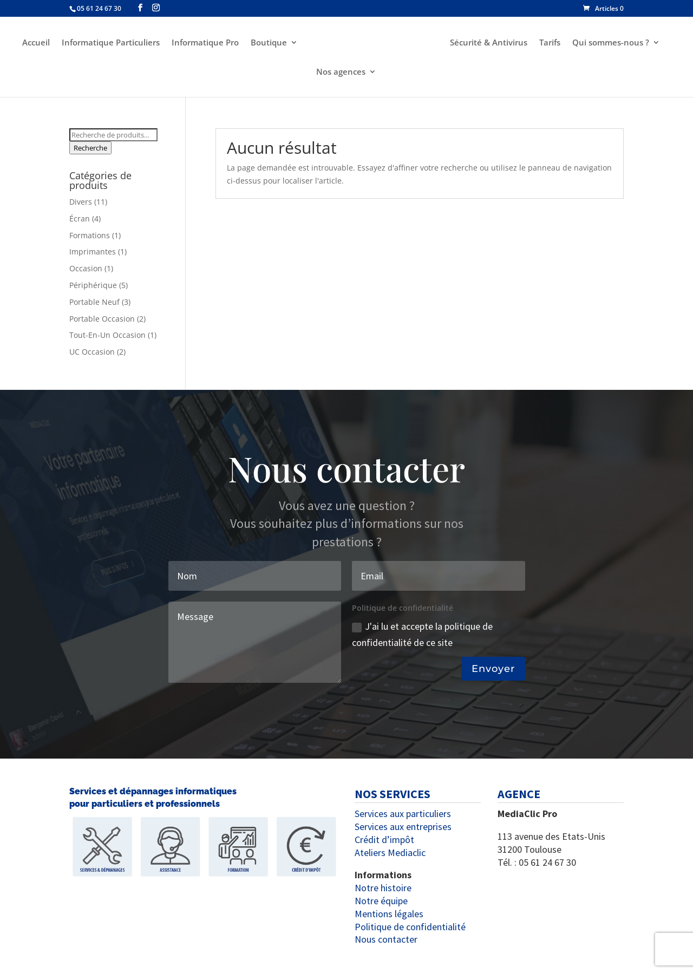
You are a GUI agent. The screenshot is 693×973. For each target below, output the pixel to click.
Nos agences (340, 72)
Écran (79, 218)
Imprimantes (92, 251)
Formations (89, 235)
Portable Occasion (102, 319)
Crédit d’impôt (384, 839)
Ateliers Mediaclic (390, 852)
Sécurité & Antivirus (488, 43)
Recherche (90, 148)
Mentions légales (389, 913)
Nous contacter (386, 939)
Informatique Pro (205, 43)
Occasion (85, 268)
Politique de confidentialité (410, 926)
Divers (80, 202)
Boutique (269, 43)
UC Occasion (92, 352)
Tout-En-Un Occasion (107, 335)
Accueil (36, 43)
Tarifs (549, 43)
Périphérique (93, 285)
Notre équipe (381, 900)
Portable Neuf (94, 302)
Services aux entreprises (403, 826)
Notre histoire (383, 887)
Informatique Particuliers (111, 43)
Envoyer (493, 669)
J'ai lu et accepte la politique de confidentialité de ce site (422, 634)
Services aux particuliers (403, 813)
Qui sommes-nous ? (610, 43)
